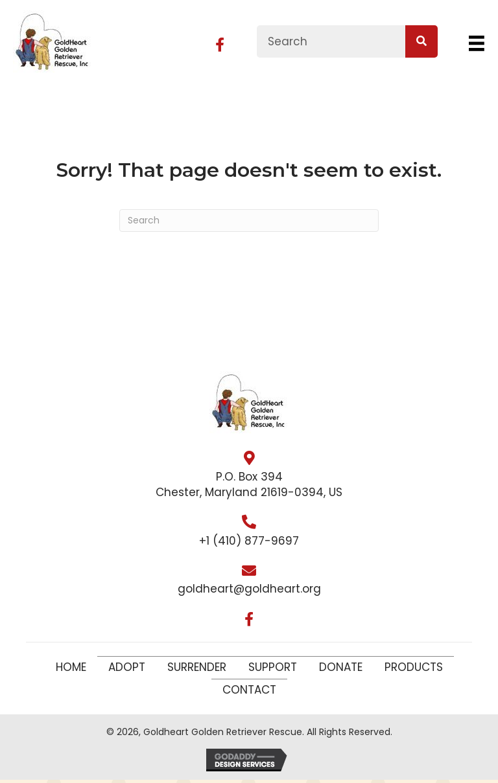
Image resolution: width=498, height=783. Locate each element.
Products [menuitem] (414, 667)
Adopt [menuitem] (126, 667)
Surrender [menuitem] (196, 667)
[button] (220, 45)
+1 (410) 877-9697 (249, 541)
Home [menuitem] (71, 667)
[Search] (249, 220)
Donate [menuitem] (340, 667)
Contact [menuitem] (249, 690)
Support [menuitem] (272, 667)
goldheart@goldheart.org (249, 588)
